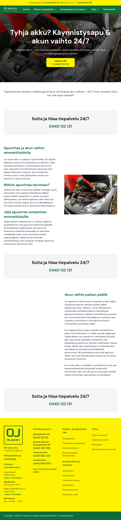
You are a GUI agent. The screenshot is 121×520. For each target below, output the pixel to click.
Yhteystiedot (109, 9)
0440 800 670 (42, 463)
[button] (45, 9)
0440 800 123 (84, 2)
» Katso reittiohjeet (13, 478)
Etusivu (26, 9)
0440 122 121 (52, 2)
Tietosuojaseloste (65, 515)
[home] (10, 9)
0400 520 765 (41, 448)
